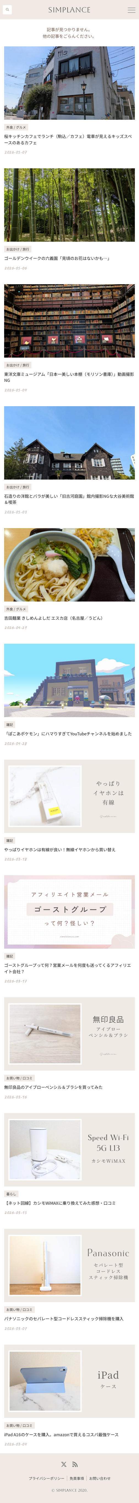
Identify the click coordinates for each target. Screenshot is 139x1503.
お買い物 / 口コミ (19, 1078)
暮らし (11, 1193)
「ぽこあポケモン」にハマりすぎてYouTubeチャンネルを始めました (68, 733)
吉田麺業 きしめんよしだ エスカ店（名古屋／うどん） (54, 618)
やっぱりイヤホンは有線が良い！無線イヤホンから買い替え (60, 849)
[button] (7, 9)
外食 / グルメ (16, 127)
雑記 (9, 724)
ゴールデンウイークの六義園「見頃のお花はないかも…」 (57, 258)
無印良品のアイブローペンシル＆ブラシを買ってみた (53, 1087)
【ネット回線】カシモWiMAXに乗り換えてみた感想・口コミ (60, 1203)
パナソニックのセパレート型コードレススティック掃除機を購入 (64, 1318)
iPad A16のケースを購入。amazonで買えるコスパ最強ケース (61, 1434)
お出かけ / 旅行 (17, 249)
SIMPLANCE (69, 10)
